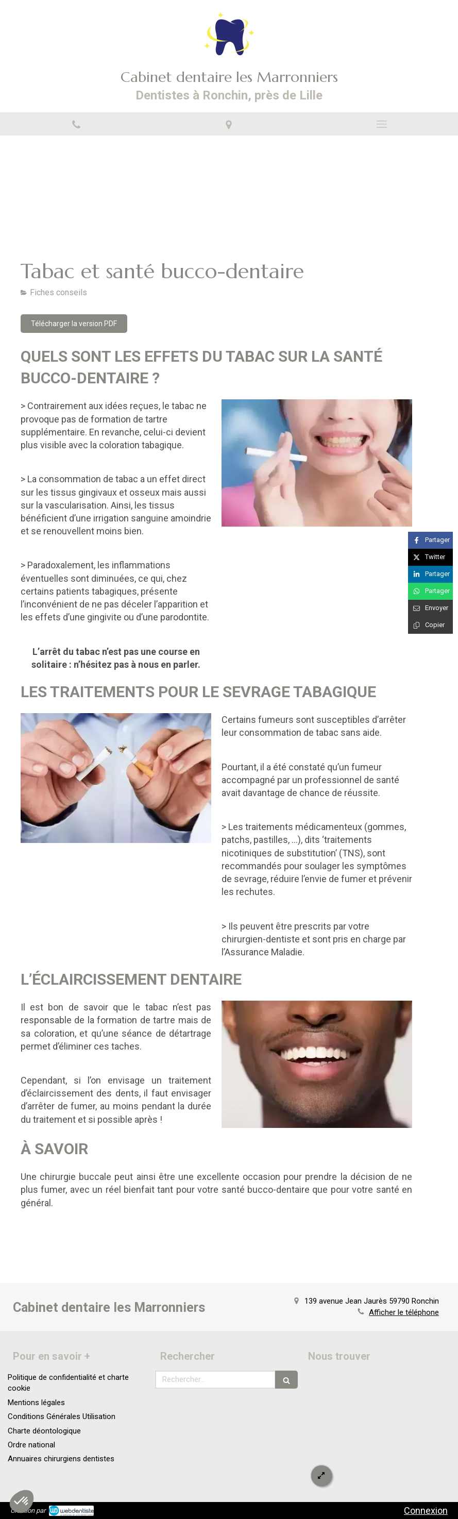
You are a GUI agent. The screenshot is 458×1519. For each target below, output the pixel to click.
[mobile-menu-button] (382, 124)
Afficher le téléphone (404, 1312)
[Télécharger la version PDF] (74, 323)
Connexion (426, 1510)
